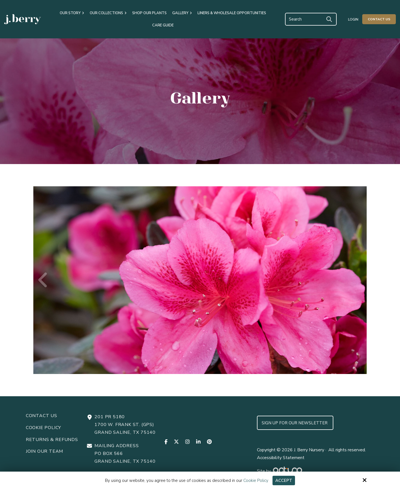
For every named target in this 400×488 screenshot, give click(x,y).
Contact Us (379, 19)
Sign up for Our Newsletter (295, 423)
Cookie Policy (255, 480)
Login (353, 19)
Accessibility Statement (280, 458)
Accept (283, 480)
